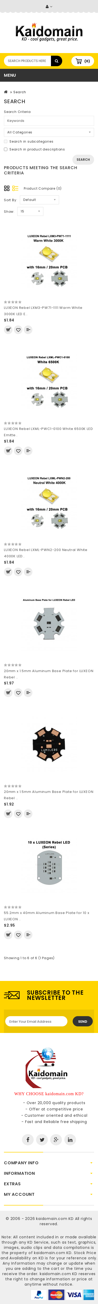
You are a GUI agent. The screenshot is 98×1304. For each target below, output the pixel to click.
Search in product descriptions (34, 149)
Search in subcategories (28, 141)
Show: (9, 211)
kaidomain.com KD (55, 1218)
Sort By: (10, 200)
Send (82, 1021)
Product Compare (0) (43, 188)
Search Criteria (17, 112)
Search (19, 92)
